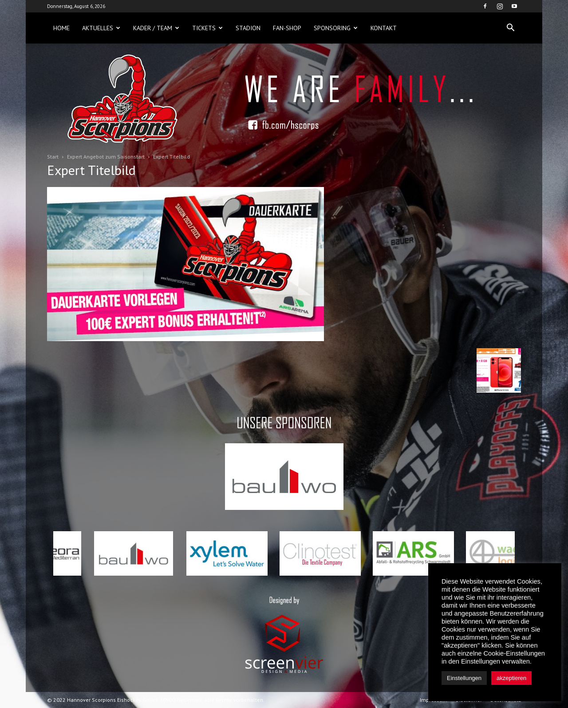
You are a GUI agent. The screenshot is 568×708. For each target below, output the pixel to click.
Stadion (248, 28)
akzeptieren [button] (511, 678)
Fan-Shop (287, 28)
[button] (510, 28)
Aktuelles (101, 28)
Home (61, 28)
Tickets (207, 28)
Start (53, 156)
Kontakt (384, 28)
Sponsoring (336, 28)
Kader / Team (156, 28)
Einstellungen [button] (464, 678)
